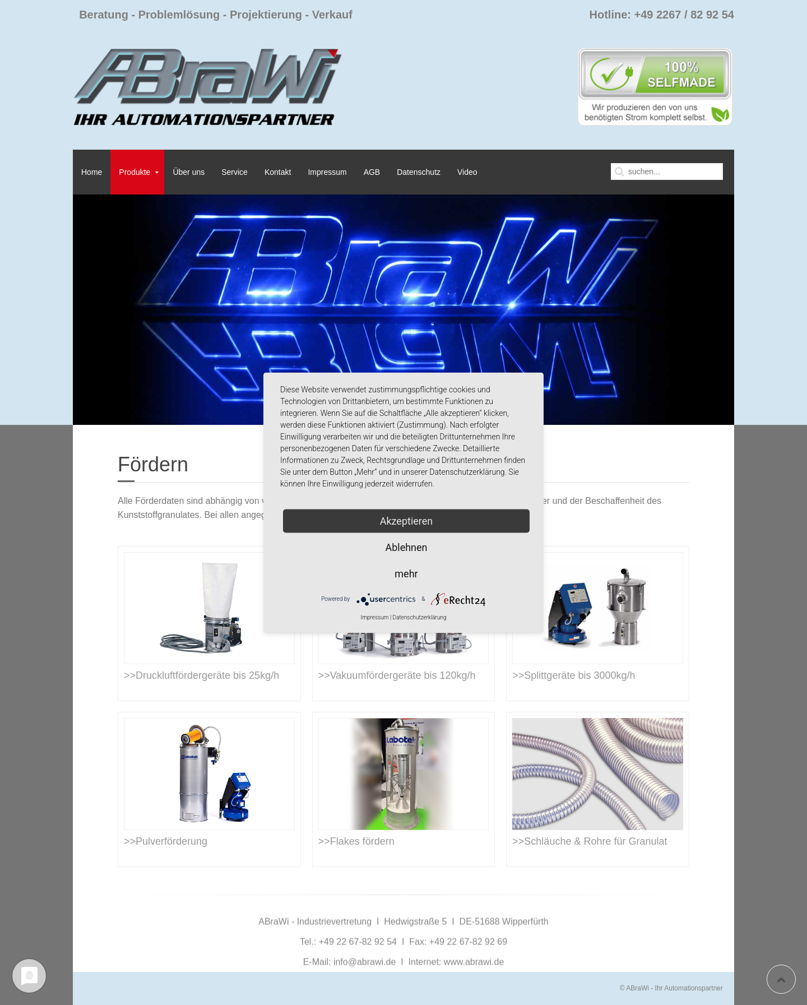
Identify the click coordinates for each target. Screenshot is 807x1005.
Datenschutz (418, 172)
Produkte (134, 172)
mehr (406, 573)
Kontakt (278, 172)
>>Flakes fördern (356, 841)
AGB (372, 172)
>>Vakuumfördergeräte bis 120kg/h (397, 675)
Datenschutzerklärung (420, 617)
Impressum (327, 172)
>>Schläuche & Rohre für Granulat (589, 841)
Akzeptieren (406, 520)
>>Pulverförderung (165, 841)
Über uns (189, 172)
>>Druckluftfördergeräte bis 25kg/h (201, 675)
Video (467, 172)
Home (91, 172)
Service (234, 172)
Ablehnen (406, 547)
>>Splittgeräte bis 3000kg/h (573, 675)
